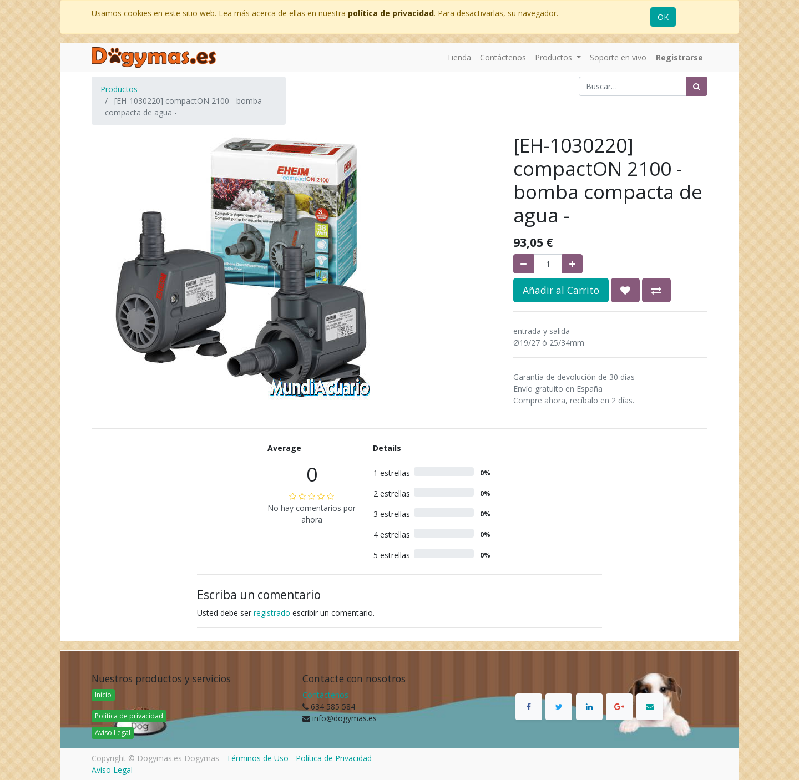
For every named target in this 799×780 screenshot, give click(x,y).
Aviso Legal (112, 732)
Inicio (103, 695)
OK (663, 17)
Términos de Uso (257, 758)
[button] (625, 290)
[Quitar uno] (523, 263)
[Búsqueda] (696, 86)
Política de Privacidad (334, 758)
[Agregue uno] (572, 263)
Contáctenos (325, 695)
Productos (119, 89)
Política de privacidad (129, 716)
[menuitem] (459, 57)
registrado (272, 612)
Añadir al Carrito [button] (561, 290)
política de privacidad (391, 13)
